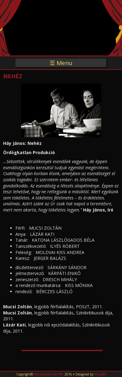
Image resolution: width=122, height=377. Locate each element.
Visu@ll (100, 374)
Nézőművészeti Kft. (49, 374)
